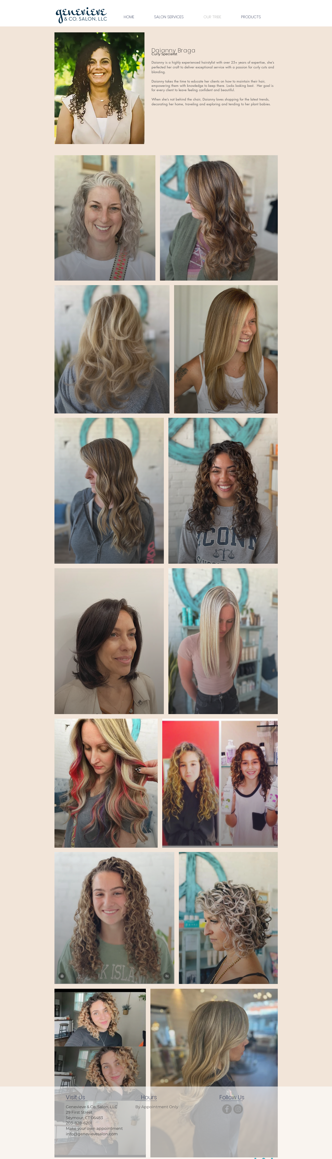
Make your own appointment (94, 1128)
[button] (169, 17)
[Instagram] (238, 1109)
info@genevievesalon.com (92, 1134)
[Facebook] (227, 1109)
